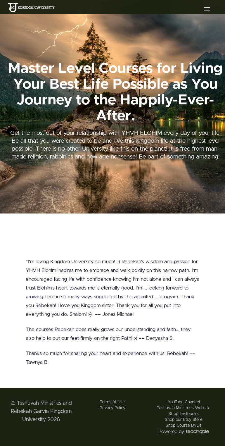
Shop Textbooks (184, 414)
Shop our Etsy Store (183, 420)
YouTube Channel (184, 402)
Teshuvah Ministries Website (183, 408)
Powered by (183, 431)
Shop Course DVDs (184, 425)
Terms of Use (112, 402)
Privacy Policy (112, 408)
